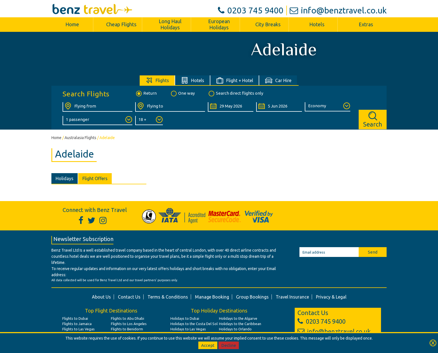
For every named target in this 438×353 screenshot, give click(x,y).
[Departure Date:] (230, 107)
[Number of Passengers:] (97, 120)
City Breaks (267, 24)
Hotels (316, 24)
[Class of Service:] (327, 106)
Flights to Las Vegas (78, 329)
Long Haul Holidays (170, 24)
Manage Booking (212, 296)
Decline (228, 345)
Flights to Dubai (75, 318)
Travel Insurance (292, 296)
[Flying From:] (97, 107)
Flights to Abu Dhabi (127, 318)
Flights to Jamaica (77, 324)
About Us (101, 296)
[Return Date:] (279, 107)
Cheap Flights (121, 24)
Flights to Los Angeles (129, 324)
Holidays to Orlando (235, 329)
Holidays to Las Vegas (188, 329)
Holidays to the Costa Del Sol (194, 324)
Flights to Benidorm (127, 329)
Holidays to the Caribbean (240, 324)
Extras (366, 24)
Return (146, 93)
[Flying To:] (170, 107)
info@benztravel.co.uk (338, 10)
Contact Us (129, 296)
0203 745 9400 (251, 10)
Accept (208, 345)
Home (72, 24)
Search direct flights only (235, 93)
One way (182, 93)
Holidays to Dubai (184, 318)
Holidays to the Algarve (238, 318)
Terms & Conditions (167, 296)
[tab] (157, 80)
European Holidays (219, 24)
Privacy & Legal (331, 296)
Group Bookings (252, 296)
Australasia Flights (80, 137)
